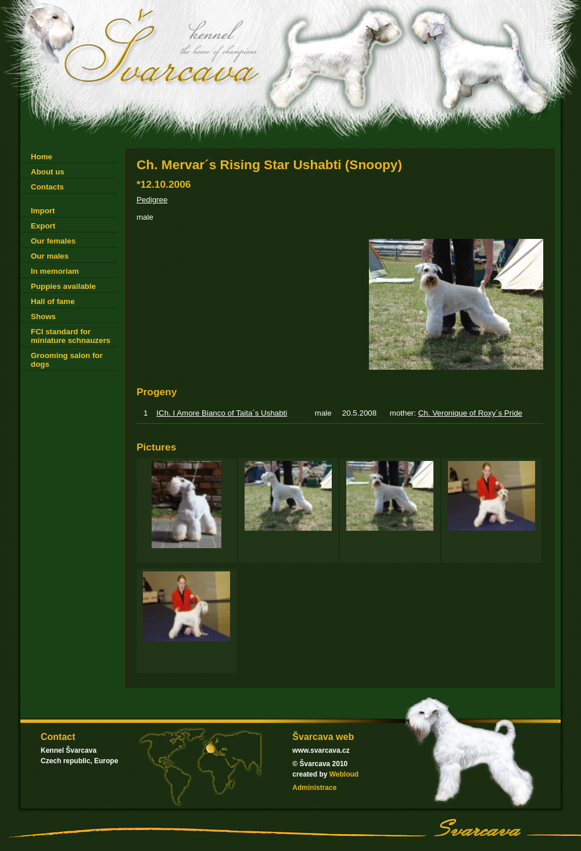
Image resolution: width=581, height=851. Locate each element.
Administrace (314, 788)
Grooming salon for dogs (67, 360)
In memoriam (55, 271)
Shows (43, 316)
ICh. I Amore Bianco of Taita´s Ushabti (221, 413)
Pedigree (152, 199)
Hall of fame (53, 301)
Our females (53, 241)
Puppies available (63, 286)
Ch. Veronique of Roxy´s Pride (470, 413)
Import (43, 210)
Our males (50, 256)
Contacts (47, 187)
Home (41, 156)
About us (47, 171)
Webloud (343, 774)
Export (43, 225)
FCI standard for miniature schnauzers (70, 336)
